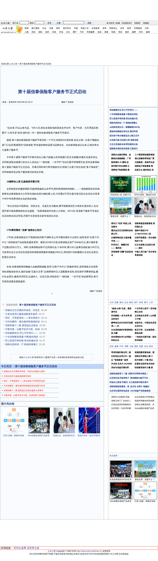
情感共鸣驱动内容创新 (144, 401)
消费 (126, 346)
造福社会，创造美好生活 (64, 435)
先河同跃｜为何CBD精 (121, 408)
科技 (54, 32)
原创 (33, 32)
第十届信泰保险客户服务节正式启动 (37, 304)
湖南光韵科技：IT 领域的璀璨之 (21, 344)
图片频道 (35, 28)
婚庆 (127, 32)
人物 (27, 32)
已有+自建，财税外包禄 (13, 435)
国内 (47, 32)
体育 (104, 28)
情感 (113, 32)
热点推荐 (113, 455)
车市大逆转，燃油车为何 (145, 195)
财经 (58, 28)
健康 (148, 32)
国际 (40, 32)
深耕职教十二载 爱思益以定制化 (21, 325)
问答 (147, 28)
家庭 (106, 32)
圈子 (75, 32)
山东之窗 (5, 23)
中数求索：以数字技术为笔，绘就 (22, 329)
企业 (146, 346)
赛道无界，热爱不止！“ (121, 216)
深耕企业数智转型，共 (144, 404)
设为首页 (110, 23)
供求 (122, 28)
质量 (116, 302)
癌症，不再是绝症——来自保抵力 (22, 317)
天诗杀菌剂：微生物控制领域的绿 (22, 321)
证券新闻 (96, 28)
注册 (81, 357)
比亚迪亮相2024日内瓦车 (121, 479)
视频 (146, 23)
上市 (151, 302)
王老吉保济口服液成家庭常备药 (21, 314)
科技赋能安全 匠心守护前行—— (21, 333)
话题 (51, 28)
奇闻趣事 (91, 32)
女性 (111, 346)
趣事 (134, 32)
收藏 (118, 23)
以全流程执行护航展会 (144, 397)
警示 (146, 302)
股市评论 (67, 28)
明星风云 (113, 28)
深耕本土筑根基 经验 (120, 397)
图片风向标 (7, 403)
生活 (126, 302)
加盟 (141, 346)
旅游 (100, 32)
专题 (76, 28)
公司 (111, 302)
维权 (136, 346)
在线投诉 (127, 23)
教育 (129, 28)
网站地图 (33, 554)
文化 (68, 32)
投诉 (151, 346)
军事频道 (138, 28)
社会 (44, 28)
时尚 (141, 32)
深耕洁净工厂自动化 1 (121, 401)
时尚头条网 (20, 547)
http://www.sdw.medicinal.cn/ (89, 551)
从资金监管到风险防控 (121, 404)
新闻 (137, 23)
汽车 (82, 32)
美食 (120, 32)
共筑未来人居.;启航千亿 (120, 195)
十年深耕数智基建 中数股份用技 (21, 336)
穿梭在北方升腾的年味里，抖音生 (22, 310)
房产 (136, 302)
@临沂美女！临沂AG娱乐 (89, 435)
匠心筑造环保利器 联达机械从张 (21, 340)
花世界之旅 (33, 547)
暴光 (121, 302)
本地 (61, 32)
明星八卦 (85, 28)
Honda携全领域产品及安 (38, 435)
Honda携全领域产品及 (144, 408)
